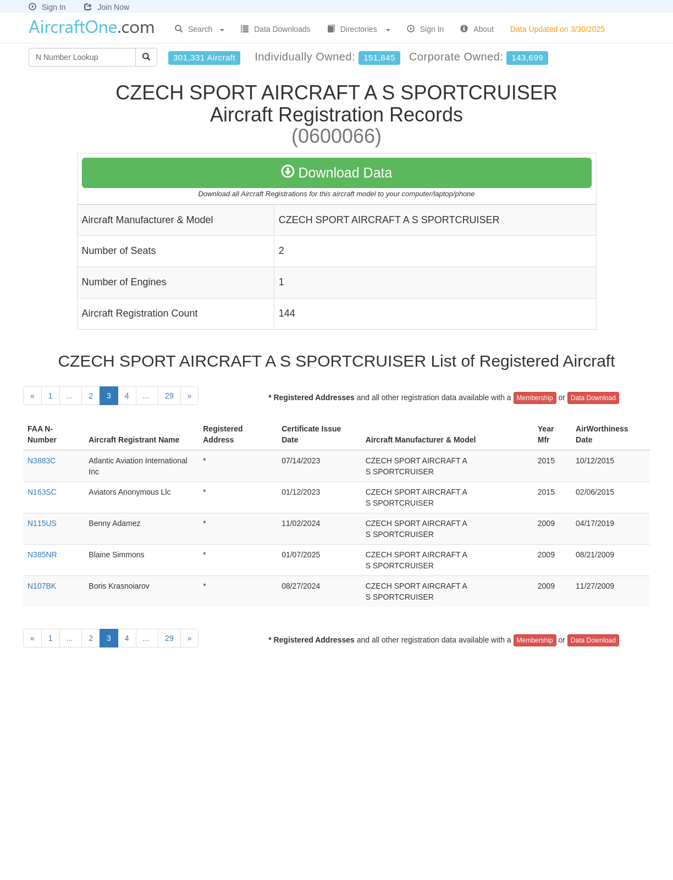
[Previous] (32, 395)
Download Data (337, 172)
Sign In (47, 7)
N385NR (42, 554)
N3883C (41, 460)
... (71, 395)
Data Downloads (276, 29)
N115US (42, 523)
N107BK (41, 586)
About (477, 29)
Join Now (106, 7)
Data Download (593, 398)
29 (169, 395)
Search (199, 29)
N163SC (42, 492)
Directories (358, 29)
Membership (535, 398)
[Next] (189, 395)
